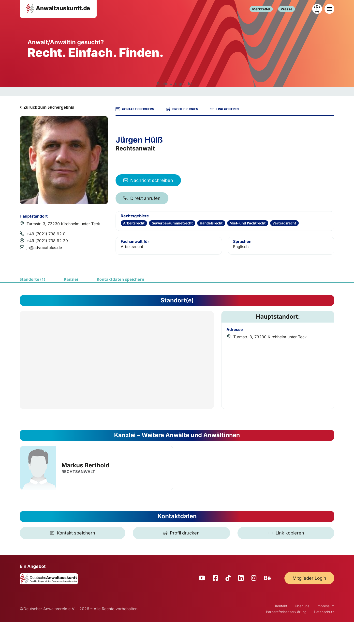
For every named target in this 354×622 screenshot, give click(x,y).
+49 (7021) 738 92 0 (46, 233)
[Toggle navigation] (329, 9)
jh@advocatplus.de (44, 247)
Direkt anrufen (142, 198)
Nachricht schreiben (148, 180)
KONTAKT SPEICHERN (135, 109)
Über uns (302, 606)
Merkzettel (261, 9)
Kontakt (281, 606)
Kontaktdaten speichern (120, 279)
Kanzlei (71, 279)
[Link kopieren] (285, 533)
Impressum (325, 606)
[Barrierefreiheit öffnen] (317, 9)
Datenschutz (324, 612)
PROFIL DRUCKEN (182, 109)
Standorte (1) (32, 279)
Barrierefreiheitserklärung (286, 612)
